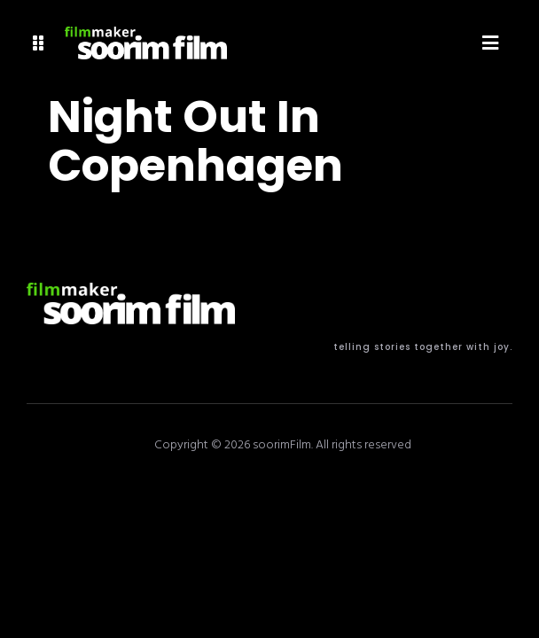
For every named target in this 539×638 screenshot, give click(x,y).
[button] (39, 42)
